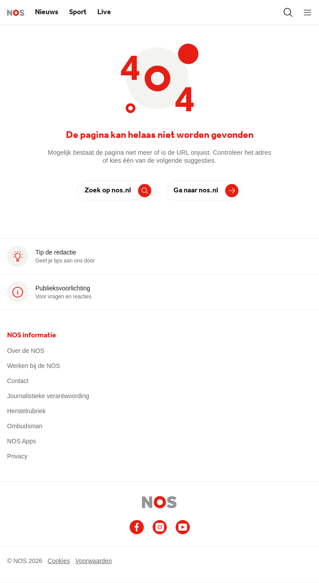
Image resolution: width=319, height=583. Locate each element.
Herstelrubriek (26, 411)
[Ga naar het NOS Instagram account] (160, 527)
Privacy (17, 456)
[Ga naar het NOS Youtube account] (183, 527)
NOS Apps (21, 441)
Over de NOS (25, 350)
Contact (17, 380)
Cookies (59, 560)
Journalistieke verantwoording (48, 395)
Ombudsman (24, 426)
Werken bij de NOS (33, 365)
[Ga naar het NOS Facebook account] (137, 527)
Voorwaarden (93, 560)
